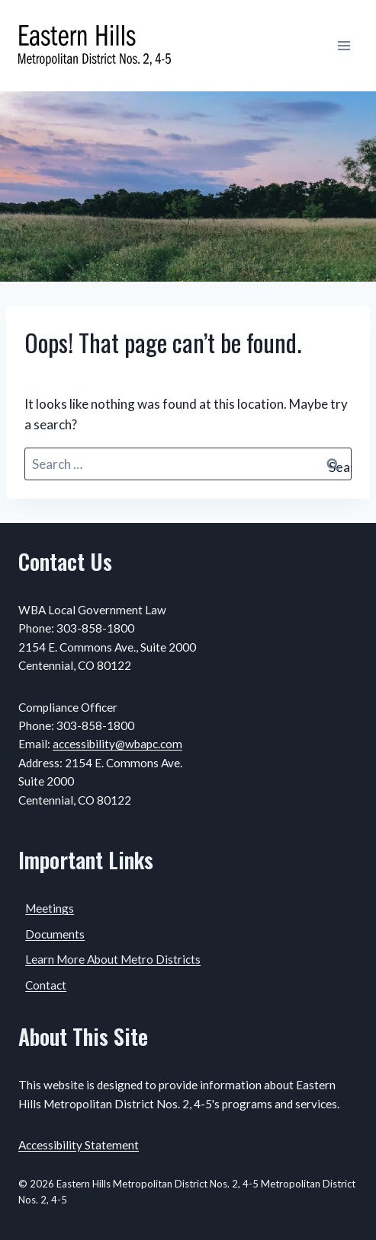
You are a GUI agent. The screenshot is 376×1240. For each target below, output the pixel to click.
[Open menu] (343, 45)
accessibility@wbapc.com (117, 744)
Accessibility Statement (78, 1145)
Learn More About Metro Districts (113, 959)
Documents (55, 934)
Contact (45, 985)
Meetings (49, 908)
